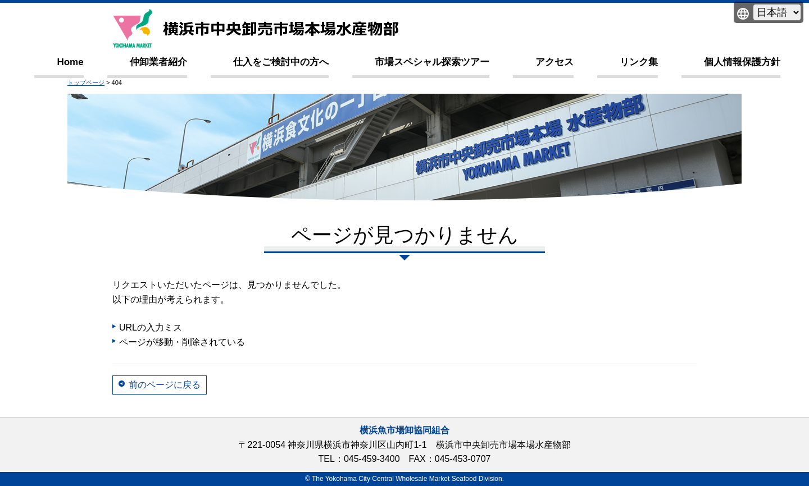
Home (70, 62)
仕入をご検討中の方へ (281, 62)
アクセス (554, 62)
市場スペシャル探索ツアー (432, 62)
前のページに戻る (165, 384)
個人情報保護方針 (742, 62)
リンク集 (639, 62)
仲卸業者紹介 (158, 62)
